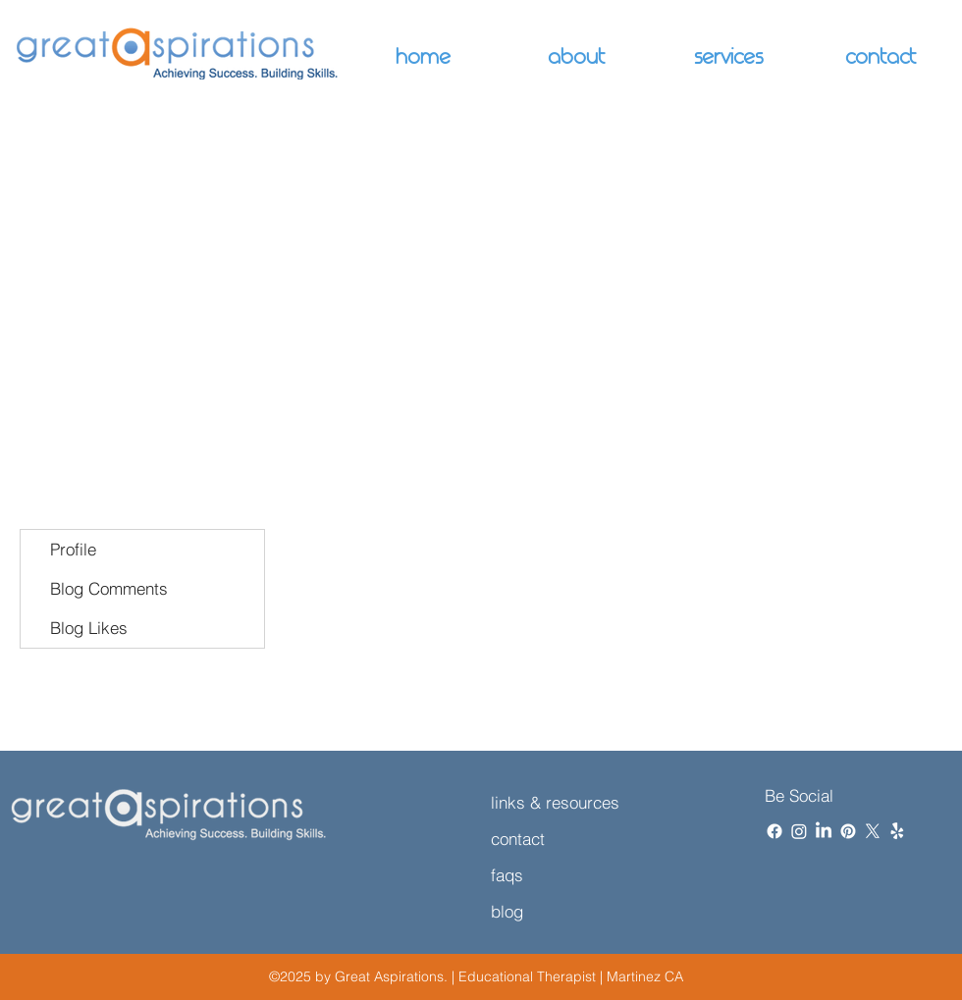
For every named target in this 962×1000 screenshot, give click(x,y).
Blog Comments (109, 588)
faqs (507, 875)
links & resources (555, 802)
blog (507, 911)
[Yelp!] (897, 831)
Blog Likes (89, 627)
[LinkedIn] (823, 831)
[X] (872, 831)
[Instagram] (799, 831)
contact (518, 838)
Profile (73, 549)
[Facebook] (774, 831)
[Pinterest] (848, 831)
